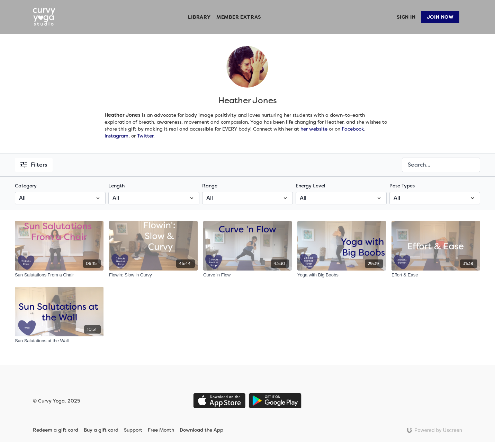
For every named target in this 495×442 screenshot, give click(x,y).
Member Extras (238, 17)
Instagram (116, 136)
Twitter (145, 136)
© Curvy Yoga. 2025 (56, 400)
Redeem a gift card (55, 430)
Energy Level (310, 186)
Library (199, 17)
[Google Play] (275, 400)
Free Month (161, 430)
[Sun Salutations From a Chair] (59, 275)
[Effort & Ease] (436, 275)
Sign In (406, 17)
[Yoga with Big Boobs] (341, 275)
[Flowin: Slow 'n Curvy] (153, 275)
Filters (33, 164)
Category (26, 186)
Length (116, 186)
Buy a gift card (101, 430)
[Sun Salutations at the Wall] (59, 340)
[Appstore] (219, 400)
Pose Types (402, 186)
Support (133, 430)
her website (313, 129)
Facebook (353, 129)
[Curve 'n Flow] (247, 275)
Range (209, 186)
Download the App (206, 430)
